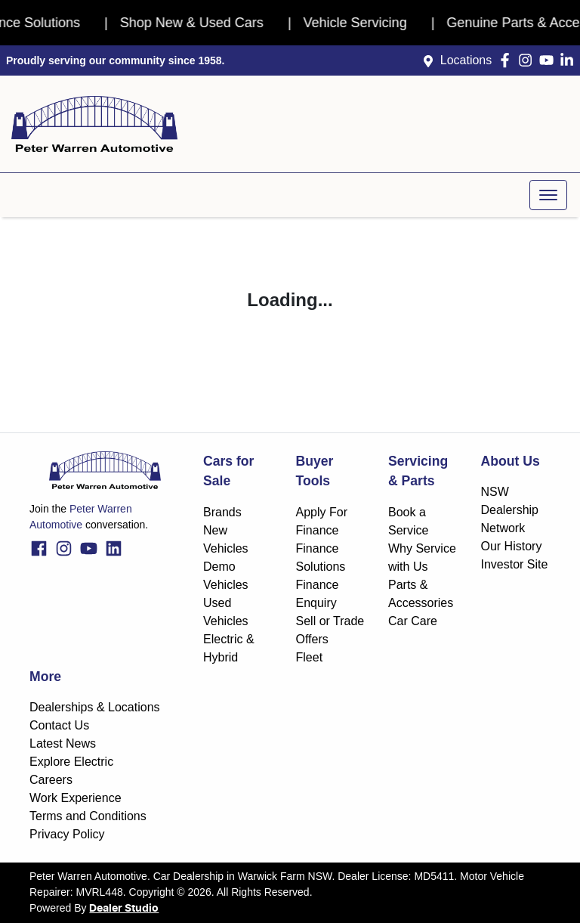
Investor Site (514, 564)
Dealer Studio (124, 908)
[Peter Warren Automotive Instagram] (528, 60)
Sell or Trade (330, 621)
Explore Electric (71, 761)
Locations (466, 60)
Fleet (309, 657)
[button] (548, 195)
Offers (312, 639)
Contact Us (59, 725)
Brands (222, 512)
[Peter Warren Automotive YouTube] (549, 60)
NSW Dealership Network (509, 509)
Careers (50, 779)
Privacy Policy (67, 834)
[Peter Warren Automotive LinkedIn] (570, 60)
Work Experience (75, 797)
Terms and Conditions (88, 816)
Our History (511, 546)
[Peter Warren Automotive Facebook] (508, 60)
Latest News (62, 743)
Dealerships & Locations (94, 707)
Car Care (412, 621)
